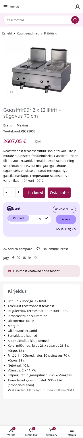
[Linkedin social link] (30, 258)
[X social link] (18, 258)
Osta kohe (59, 192)
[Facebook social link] (13, 258)
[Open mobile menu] (11, 6)
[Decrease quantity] (6, 192)
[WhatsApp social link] (35, 258)
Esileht (7, 33)
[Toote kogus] (12, 192)
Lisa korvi (34, 192)
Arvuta (66, 219)
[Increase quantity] (18, 192)
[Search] (41, 20)
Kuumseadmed (28, 33)
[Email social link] (24, 258)
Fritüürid (50, 33)
